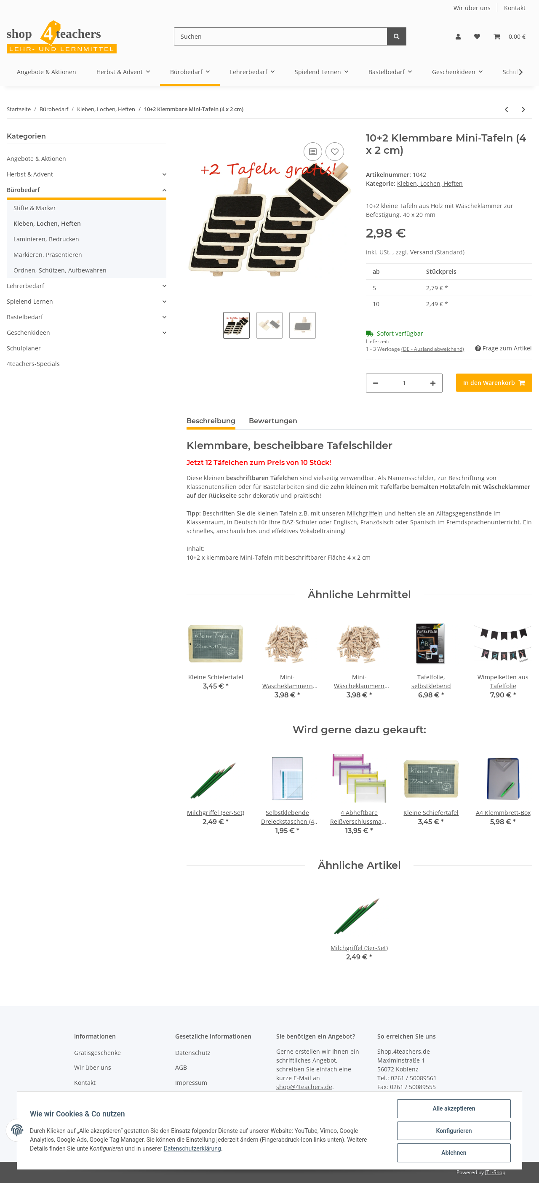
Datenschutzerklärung (193, 1149)
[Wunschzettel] (477, 36)
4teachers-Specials (33, 364)
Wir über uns (472, 8)
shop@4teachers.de (304, 1087)
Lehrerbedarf (25, 286)
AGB (181, 1067)
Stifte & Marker (34, 208)
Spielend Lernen (30, 301)
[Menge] (404, 383)
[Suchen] (280, 36)
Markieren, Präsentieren (47, 255)
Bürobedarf (23, 190)
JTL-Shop (495, 1172)
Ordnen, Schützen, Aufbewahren (60, 270)
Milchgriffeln (365, 513)
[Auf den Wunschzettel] (335, 151)
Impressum (191, 1083)
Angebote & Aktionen (36, 159)
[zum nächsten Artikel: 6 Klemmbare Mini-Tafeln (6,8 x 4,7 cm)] (523, 109)
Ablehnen (452, 1153)
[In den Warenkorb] (494, 383)
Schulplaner (24, 348)
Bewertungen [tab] (273, 421)
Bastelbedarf (25, 317)
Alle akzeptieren (453, 1109)
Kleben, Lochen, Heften (430, 183)
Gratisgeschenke (97, 1053)
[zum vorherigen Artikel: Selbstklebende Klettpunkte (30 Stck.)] (506, 109)
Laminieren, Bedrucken (46, 239)
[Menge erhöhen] (433, 383)
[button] (458, 36)
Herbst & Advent (30, 174)
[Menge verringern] (375, 383)
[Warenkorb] (509, 36)
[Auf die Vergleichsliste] (313, 151)
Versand (422, 252)
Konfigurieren (453, 1131)
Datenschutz (193, 1053)
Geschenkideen (28, 332)
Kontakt (515, 8)
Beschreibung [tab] (211, 421)
